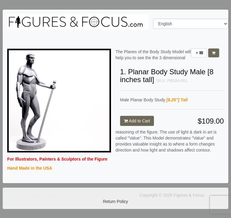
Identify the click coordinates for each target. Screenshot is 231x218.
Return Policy (115, 201)
